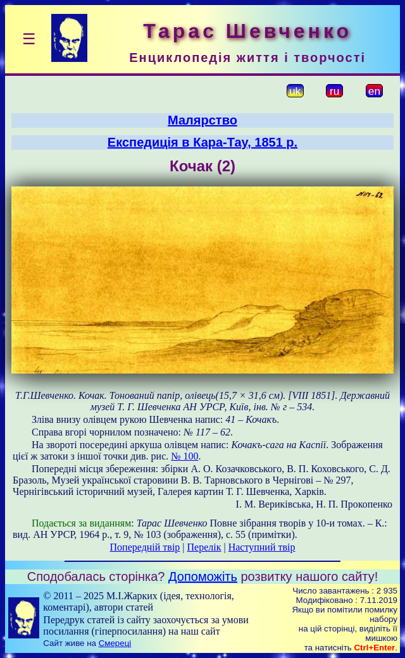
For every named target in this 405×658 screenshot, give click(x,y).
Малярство (202, 120)
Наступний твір (262, 547)
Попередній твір (145, 547)
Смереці (115, 643)
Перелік (204, 547)
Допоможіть (202, 576)
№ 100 (184, 456)
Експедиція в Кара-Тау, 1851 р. (202, 142)
